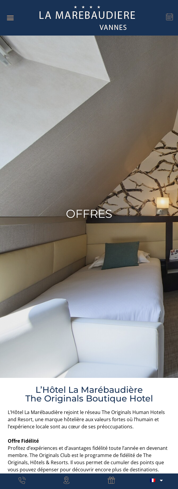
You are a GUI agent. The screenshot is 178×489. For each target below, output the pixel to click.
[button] (10, 18)
